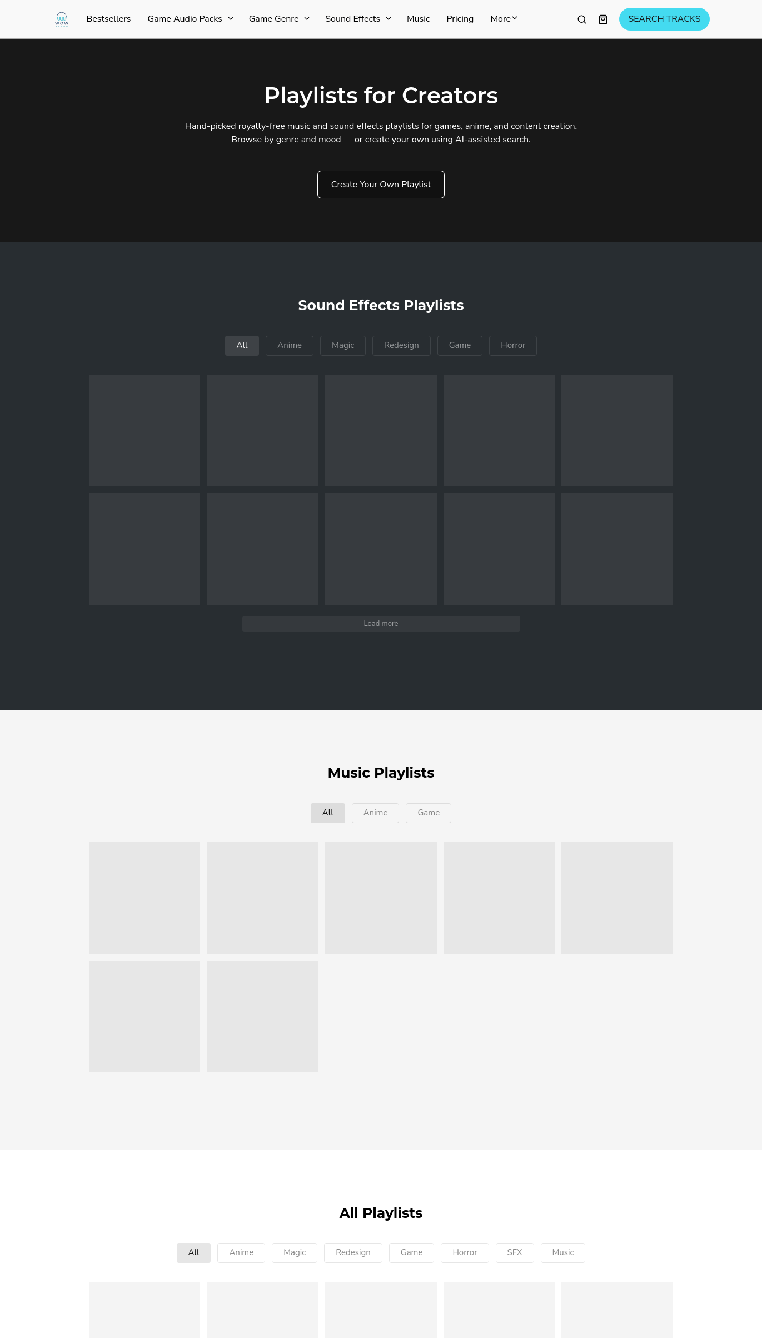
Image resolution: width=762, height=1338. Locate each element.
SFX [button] (514, 1252)
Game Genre (279, 19)
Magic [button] (343, 345)
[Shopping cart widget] (603, 19)
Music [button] (563, 1252)
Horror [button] (513, 345)
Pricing (460, 19)
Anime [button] (289, 345)
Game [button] (460, 345)
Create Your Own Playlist (381, 184)
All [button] (242, 345)
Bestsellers (109, 19)
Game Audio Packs (190, 19)
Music (418, 19)
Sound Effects (357, 19)
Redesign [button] (401, 345)
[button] (145, 430)
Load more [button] (381, 624)
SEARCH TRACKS (664, 19)
